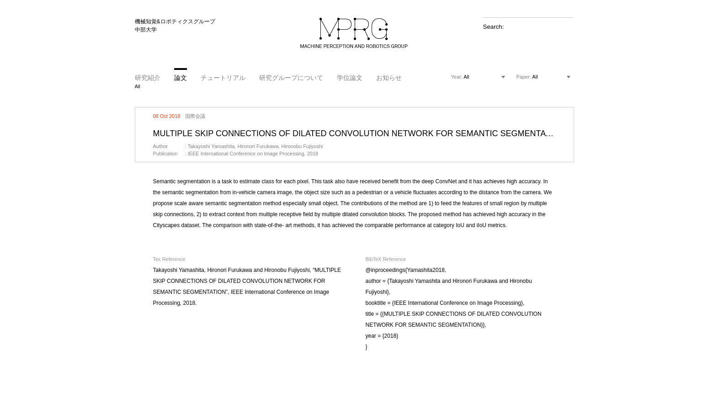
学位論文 (349, 77)
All (137, 86)
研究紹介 (147, 77)
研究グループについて (291, 77)
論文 (180, 77)
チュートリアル (223, 77)
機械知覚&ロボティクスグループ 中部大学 (175, 25)
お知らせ (389, 77)
